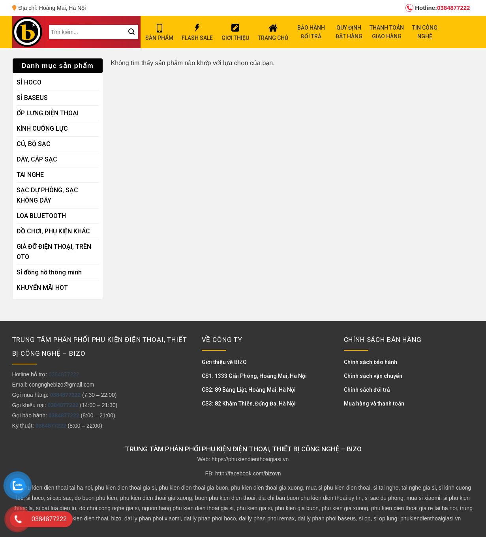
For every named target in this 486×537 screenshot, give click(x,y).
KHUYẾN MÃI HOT (42, 287)
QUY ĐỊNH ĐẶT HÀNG (349, 31)
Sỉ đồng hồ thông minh (49, 272)
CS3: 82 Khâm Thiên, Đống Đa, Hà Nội (249, 403)
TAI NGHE (30, 174)
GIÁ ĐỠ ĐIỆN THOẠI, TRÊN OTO (54, 252)
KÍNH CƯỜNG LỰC (42, 128)
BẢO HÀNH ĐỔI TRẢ (311, 31)
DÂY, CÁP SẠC (37, 159)
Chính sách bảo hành (370, 362)
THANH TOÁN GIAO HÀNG (387, 31)
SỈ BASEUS (32, 97)
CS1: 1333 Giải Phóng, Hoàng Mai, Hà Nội (254, 376)
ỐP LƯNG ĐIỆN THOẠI (48, 113)
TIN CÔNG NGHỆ (424, 31)
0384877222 (437, 8)
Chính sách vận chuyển (373, 376)
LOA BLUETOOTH (41, 216)
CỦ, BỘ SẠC (34, 144)
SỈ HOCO (29, 82)
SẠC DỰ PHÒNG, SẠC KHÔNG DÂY (47, 195)
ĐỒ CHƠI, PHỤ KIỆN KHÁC (53, 231)
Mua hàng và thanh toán (374, 403)
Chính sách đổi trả (367, 390)
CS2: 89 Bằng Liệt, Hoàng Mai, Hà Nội (249, 390)
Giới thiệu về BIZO (224, 362)
